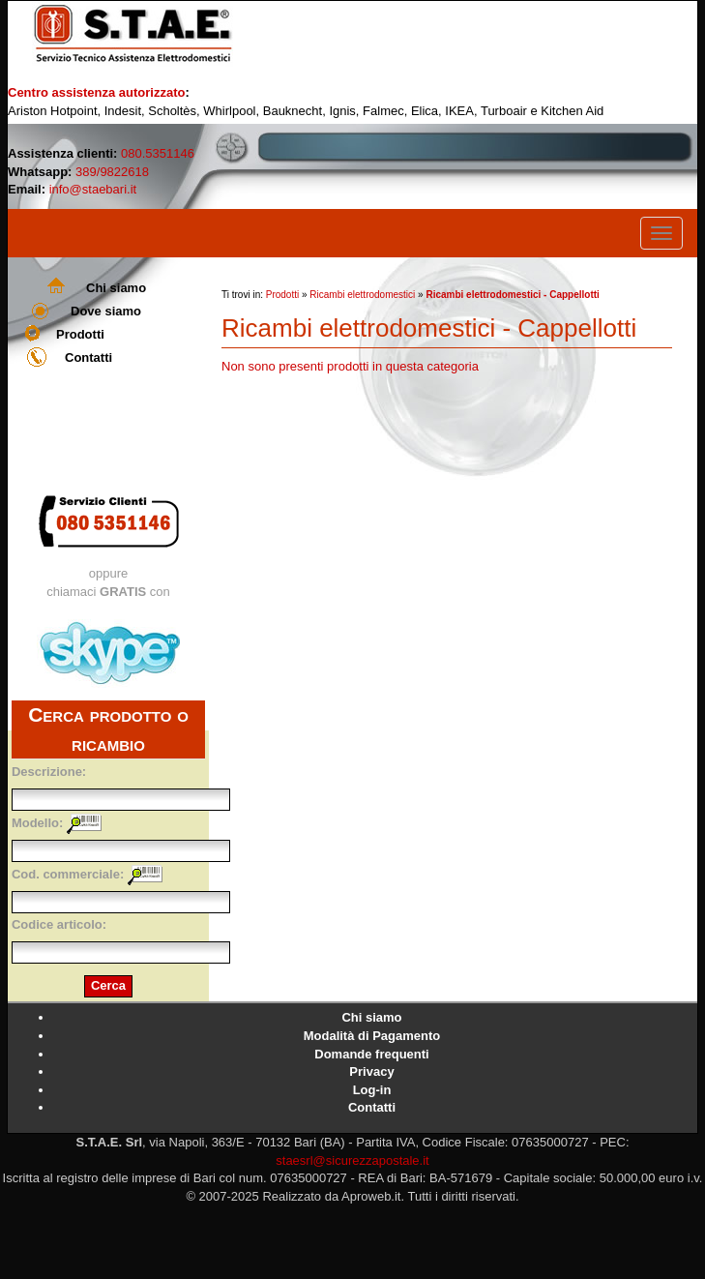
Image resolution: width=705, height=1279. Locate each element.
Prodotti (80, 334)
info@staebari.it (93, 189)
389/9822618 (112, 171)
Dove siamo (106, 311)
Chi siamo (116, 288)
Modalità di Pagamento (372, 1035)
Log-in (372, 1090)
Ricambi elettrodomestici (362, 294)
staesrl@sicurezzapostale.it (352, 1160)
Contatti (88, 357)
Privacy (371, 1071)
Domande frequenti (371, 1054)
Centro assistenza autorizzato (97, 92)
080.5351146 (157, 153)
